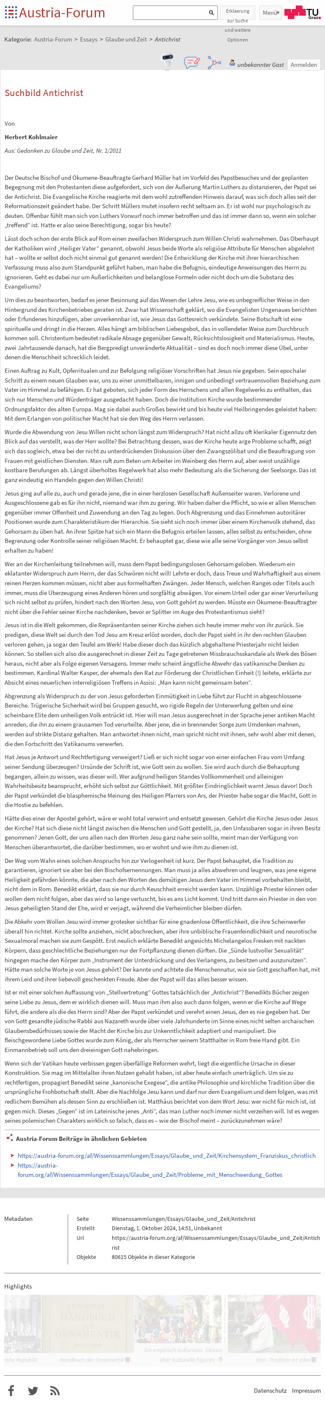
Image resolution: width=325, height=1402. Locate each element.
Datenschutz (270, 1390)
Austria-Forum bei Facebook (11, 1391)
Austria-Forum (62, 12)
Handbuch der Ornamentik (92, 1359)
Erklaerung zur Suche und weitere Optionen (238, 14)
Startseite (11, 13)
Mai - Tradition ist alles (283, 1359)
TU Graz (302, 12)
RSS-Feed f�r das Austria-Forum (55, 1391)
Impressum (306, 1390)
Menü (270, 12)
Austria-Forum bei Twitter (33, 1391)
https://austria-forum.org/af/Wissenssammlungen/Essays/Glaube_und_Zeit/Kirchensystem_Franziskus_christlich (167, 1155)
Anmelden (304, 65)
